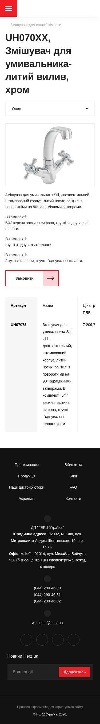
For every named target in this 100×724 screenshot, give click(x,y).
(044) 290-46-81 (47, 595)
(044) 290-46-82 (47, 601)
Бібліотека (73, 464)
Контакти (73, 498)
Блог (73, 476)
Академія (27, 498)
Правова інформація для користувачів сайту (50, 707)
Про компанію (27, 464)
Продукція (26, 476)
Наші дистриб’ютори (26, 487)
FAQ (73, 487)
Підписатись (74, 672)
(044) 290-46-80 (47, 588)
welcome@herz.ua (47, 623)
